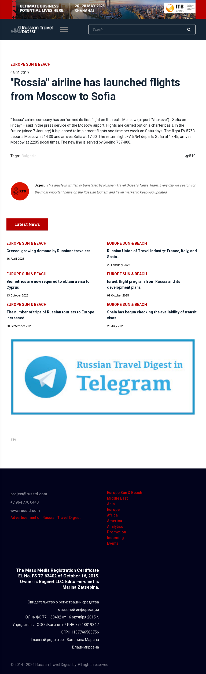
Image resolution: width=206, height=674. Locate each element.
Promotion (116, 532)
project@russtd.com (28, 494)
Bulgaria (28, 156)
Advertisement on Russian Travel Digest (45, 517)
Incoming (115, 538)
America (114, 521)
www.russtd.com (25, 510)
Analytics (115, 526)
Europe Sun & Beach (30, 64)
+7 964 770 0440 (24, 502)
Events (113, 543)
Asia (111, 504)
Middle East (117, 498)
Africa (112, 515)
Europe (113, 509)
